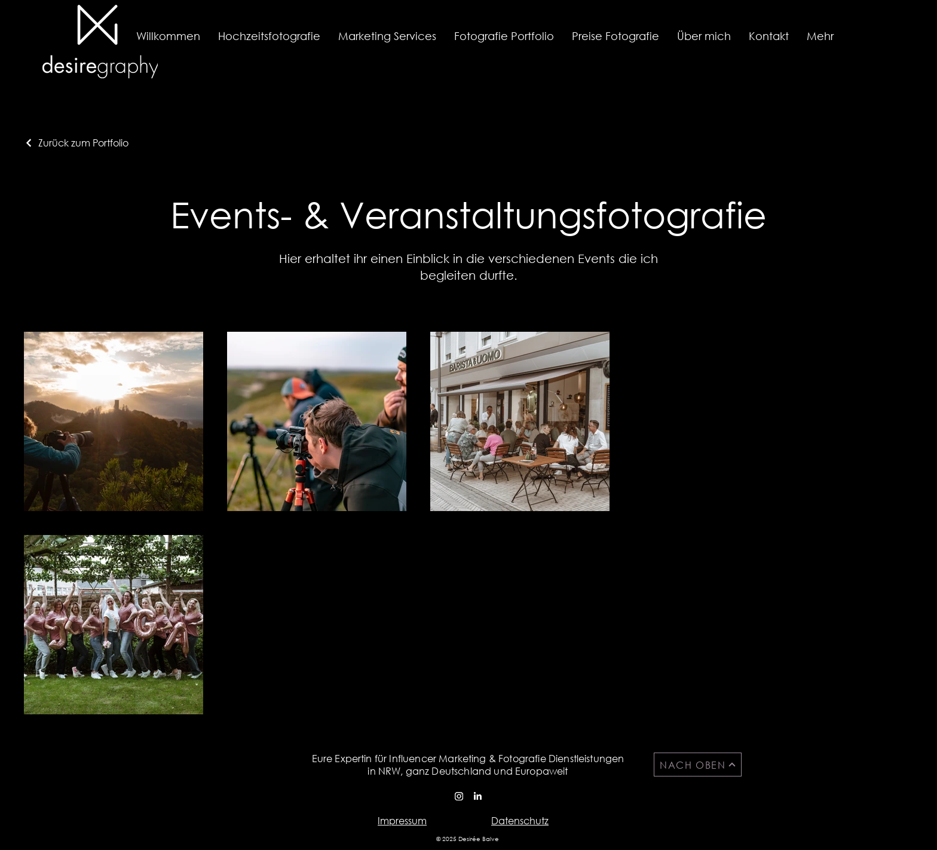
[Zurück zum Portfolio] (76, 142)
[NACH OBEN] (698, 764)
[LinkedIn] (477, 796)
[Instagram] (459, 796)
